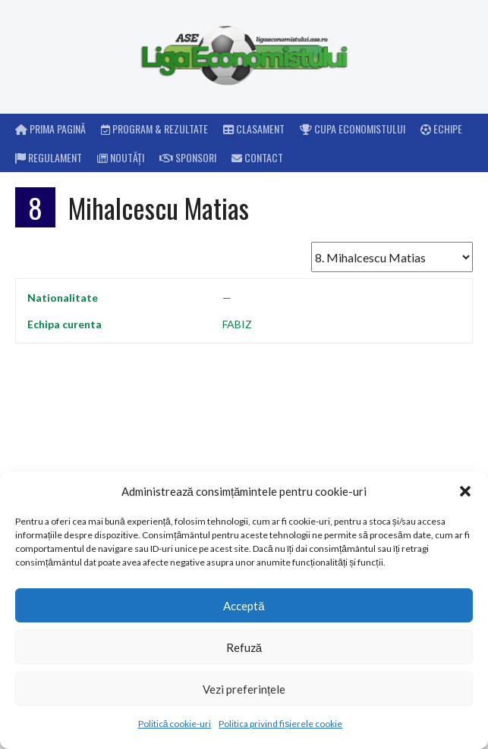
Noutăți (120, 157)
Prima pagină (50, 128)
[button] (465, 491)
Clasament (254, 128)
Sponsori (187, 157)
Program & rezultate (154, 128)
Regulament (48, 157)
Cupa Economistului (352, 128)
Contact (257, 157)
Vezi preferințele (244, 689)
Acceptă (243, 606)
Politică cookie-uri (175, 723)
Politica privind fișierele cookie (280, 723)
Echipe (441, 128)
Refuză (244, 647)
